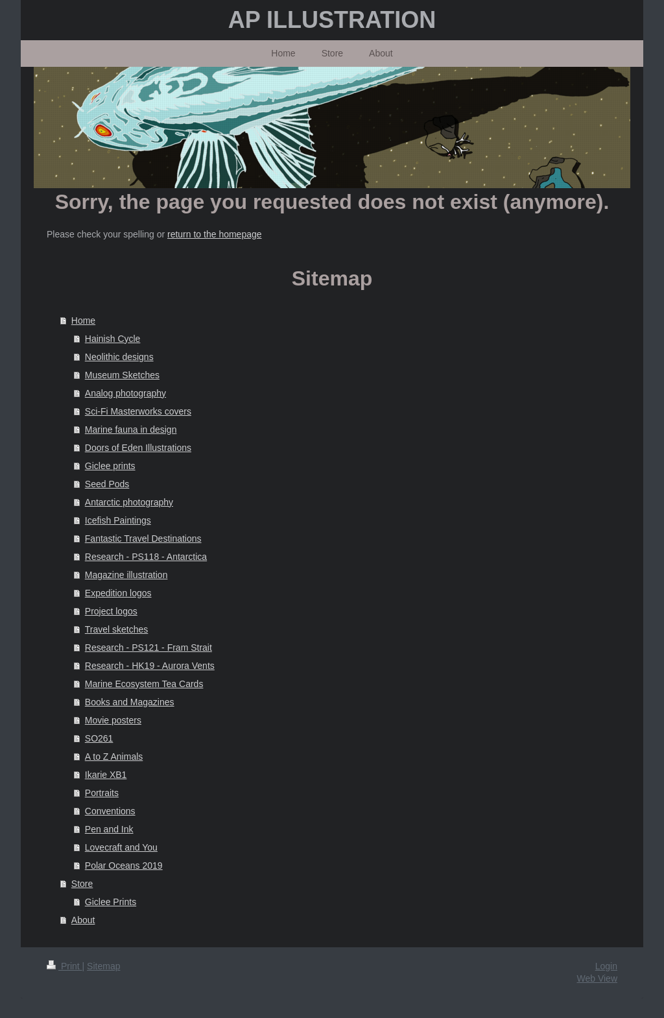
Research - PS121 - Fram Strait (148, 647)
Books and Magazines (129, 702)
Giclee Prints (110, 902)
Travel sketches (116, 629)
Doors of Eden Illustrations (138, 447)
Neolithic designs (119, 357)
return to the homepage (214, 234)
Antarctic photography (129, 502)
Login (606, 966)
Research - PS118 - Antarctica (146, 556)
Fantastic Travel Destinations (143, 538)
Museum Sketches (122, 375)
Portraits (102, 793)
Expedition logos (118, 593)
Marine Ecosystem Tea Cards (144, 684)
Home (83, 320)
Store (82, 884)
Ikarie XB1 (106, 775)
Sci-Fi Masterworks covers (138, 411)
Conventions (110, 811)
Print (64, 966)
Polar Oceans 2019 (124, 865)
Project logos (111, 611)
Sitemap (103, 966)
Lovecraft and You (121, 847)
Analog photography (125, 393)
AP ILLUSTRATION (332, 19)
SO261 (99, 738)
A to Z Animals (114, 756)
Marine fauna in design (131, 429)
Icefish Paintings (118, 520)
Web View (596, 978)
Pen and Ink (109, 829)
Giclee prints (110, 466)
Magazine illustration (126, 575)
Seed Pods (107, 484)
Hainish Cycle (113, 338)
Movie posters (113, 720)
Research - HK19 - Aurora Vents (150, 665)
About (83, 920)
